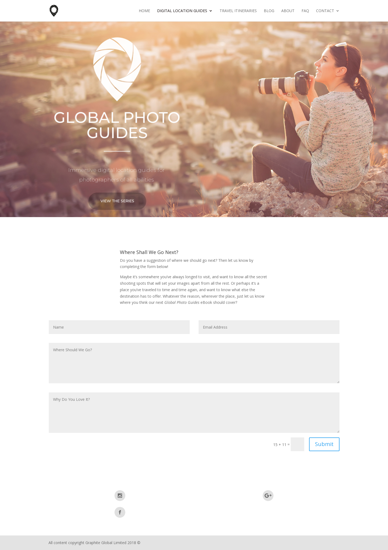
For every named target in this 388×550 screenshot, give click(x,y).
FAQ (305, 11)
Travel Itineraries (238, 11)
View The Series (117, 201)
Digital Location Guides (182, 11)
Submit (324, 444)
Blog (269, 11)
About (288, 11)
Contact (325, 11)
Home (144, 11)
